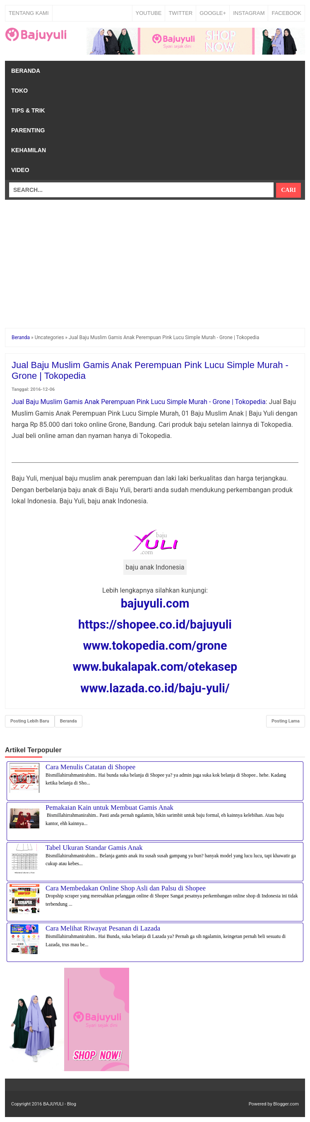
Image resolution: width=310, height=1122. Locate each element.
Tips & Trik (28, 110)
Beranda (25, 70)
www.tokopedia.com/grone (155, 646)
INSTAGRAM (248, 13)
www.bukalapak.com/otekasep (155, 667)
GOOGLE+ (212, 13)
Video (20, 170)
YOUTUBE (149, 13)
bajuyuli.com (155, 603)
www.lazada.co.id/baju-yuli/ (154, 688)
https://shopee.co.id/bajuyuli (155, 624)
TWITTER (180, 13)
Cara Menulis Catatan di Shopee (90, 767)
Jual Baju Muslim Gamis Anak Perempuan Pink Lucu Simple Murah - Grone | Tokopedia (139, 402)
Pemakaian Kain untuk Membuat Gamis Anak (109, 807)
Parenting (28, 130)
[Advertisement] (155, 258)
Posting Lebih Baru (29, 721)
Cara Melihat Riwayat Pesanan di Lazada (103, 928)
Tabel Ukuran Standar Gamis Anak (94, 848)
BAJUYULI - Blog (59, 1104)
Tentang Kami (29, 13)
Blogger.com (286, 1104)
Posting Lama (286, 721)
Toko (19, 90)
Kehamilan (28, 150)
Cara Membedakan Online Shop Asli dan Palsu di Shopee (126, 888)
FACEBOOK (286, 13)
